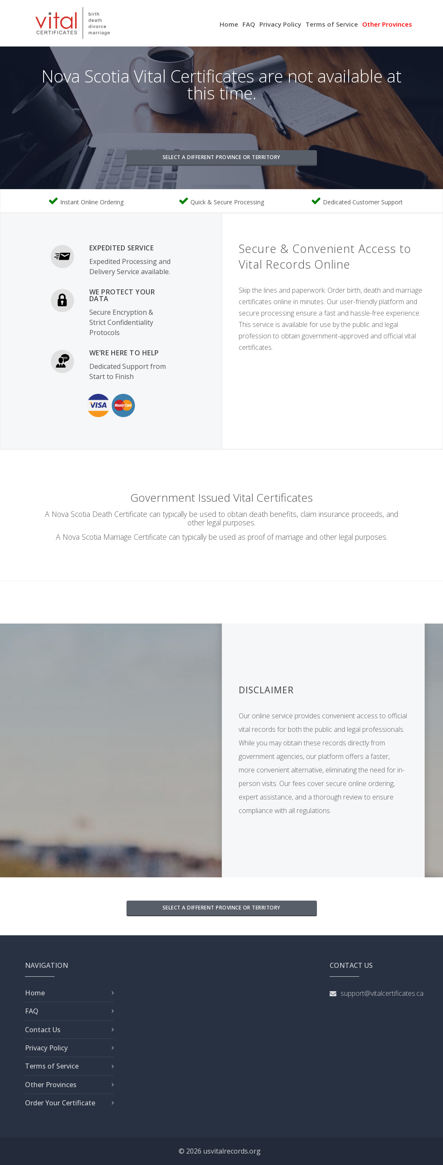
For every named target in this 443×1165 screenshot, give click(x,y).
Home (229, 24)
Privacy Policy (280, 24)
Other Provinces (387, 24)
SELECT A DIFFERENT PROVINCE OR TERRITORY (221, 157)
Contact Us (43, 1029)
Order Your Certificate (60, 1102)
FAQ (248, 24)
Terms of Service (331, 24)
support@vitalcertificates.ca (382, 993)
